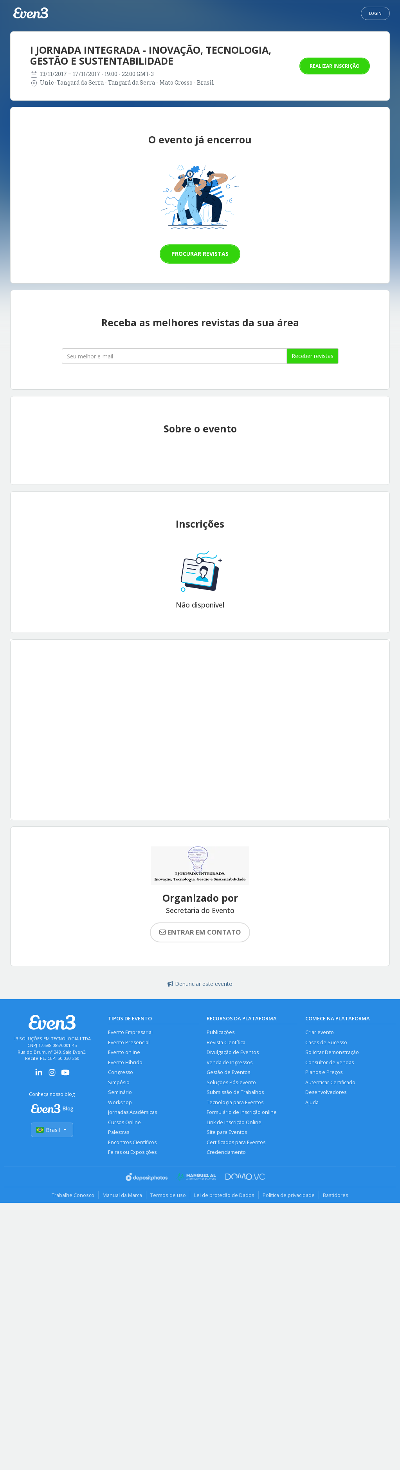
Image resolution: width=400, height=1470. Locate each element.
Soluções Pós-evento (231, 1082)
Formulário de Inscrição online (242, 1112)
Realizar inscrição (335, 66)
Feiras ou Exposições (132, 1152)
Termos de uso (168, 1195)
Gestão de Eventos (228, 1072)
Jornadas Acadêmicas (132, 1112)
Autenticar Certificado (330, 1082)
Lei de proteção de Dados (224, 1195)
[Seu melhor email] (174, 356)
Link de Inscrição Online (234, 1122)
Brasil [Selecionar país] (52, 1130)
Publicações (220, 1032)
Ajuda (312, 1102)
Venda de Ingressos (229, 1062)
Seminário (120, 1092)
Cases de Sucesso (326, 1042)
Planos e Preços (323, 1072)
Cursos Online (124, 1122)
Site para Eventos (227, 1132)
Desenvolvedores (325, 1092)
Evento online (124, 1052)
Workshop (120, 1102)
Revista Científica (226, 1042)
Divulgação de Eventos (233, 1052)
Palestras (118, 1132)
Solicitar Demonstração (332, 1052)
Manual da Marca (122, 1195)
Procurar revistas (200, 253)
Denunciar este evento (200, 983)
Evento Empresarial (130, 1032)
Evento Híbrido (125, 1062)
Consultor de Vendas (329, 1062)
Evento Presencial (129, 1042)
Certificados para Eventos (236, 1142)
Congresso (120, 1072)
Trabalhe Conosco (73, 1195)
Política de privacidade (289, 1195)
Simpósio (119, 1082)
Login (375, 13)
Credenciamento (226, 1152)
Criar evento (319, 1032)
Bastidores (335, 1195)
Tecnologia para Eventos (235, 1102)
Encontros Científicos (132, 1142)
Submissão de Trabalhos (235, 1092)
